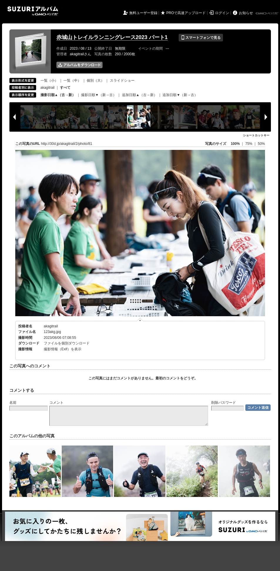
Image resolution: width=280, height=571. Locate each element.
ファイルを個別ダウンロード (67, 343)
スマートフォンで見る (201, 37)
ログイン (222, 13)
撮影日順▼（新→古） (98, 95)
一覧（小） (49, 80)
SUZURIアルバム (32, 11)
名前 (12, 403)
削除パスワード (223, 403)
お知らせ (246, 13)
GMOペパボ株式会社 (267, 13)
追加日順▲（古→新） (139, 95)
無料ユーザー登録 (143, 13)
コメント (56, 403)
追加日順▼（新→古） (180, 95)
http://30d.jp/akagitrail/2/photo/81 (66, 144)
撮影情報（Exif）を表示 (62, 349)
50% (261, 144)
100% (235, 144)
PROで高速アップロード (186, 13)
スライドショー (122, 80)
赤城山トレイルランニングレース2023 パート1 (112, 37)
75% (249, 144)
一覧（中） (72, 80)
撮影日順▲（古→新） (58, 95)
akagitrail (48, 88)
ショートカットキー (256, 135)
